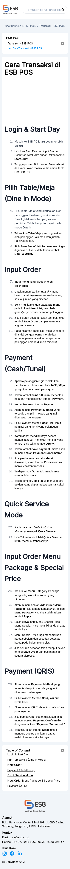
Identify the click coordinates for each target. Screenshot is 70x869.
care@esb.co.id (19, 837)
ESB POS (30, 25)
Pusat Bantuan (12, 25)
